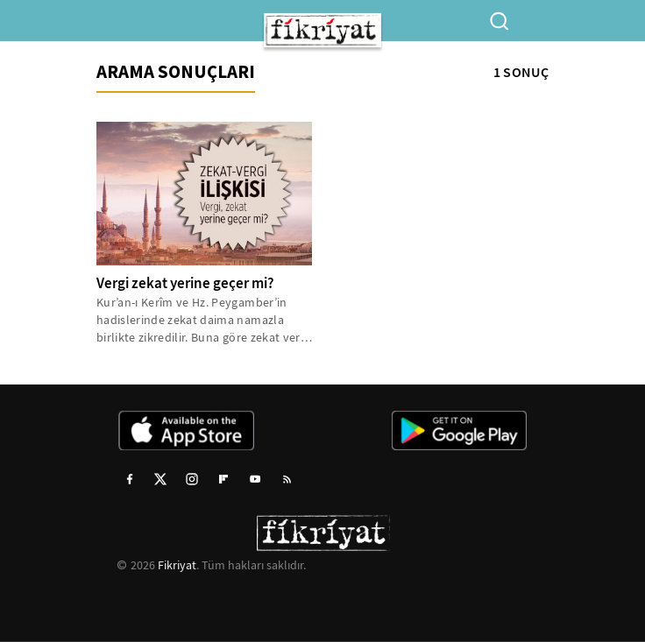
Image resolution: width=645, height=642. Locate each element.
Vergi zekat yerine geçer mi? (185, 283)
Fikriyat (177, 565)
